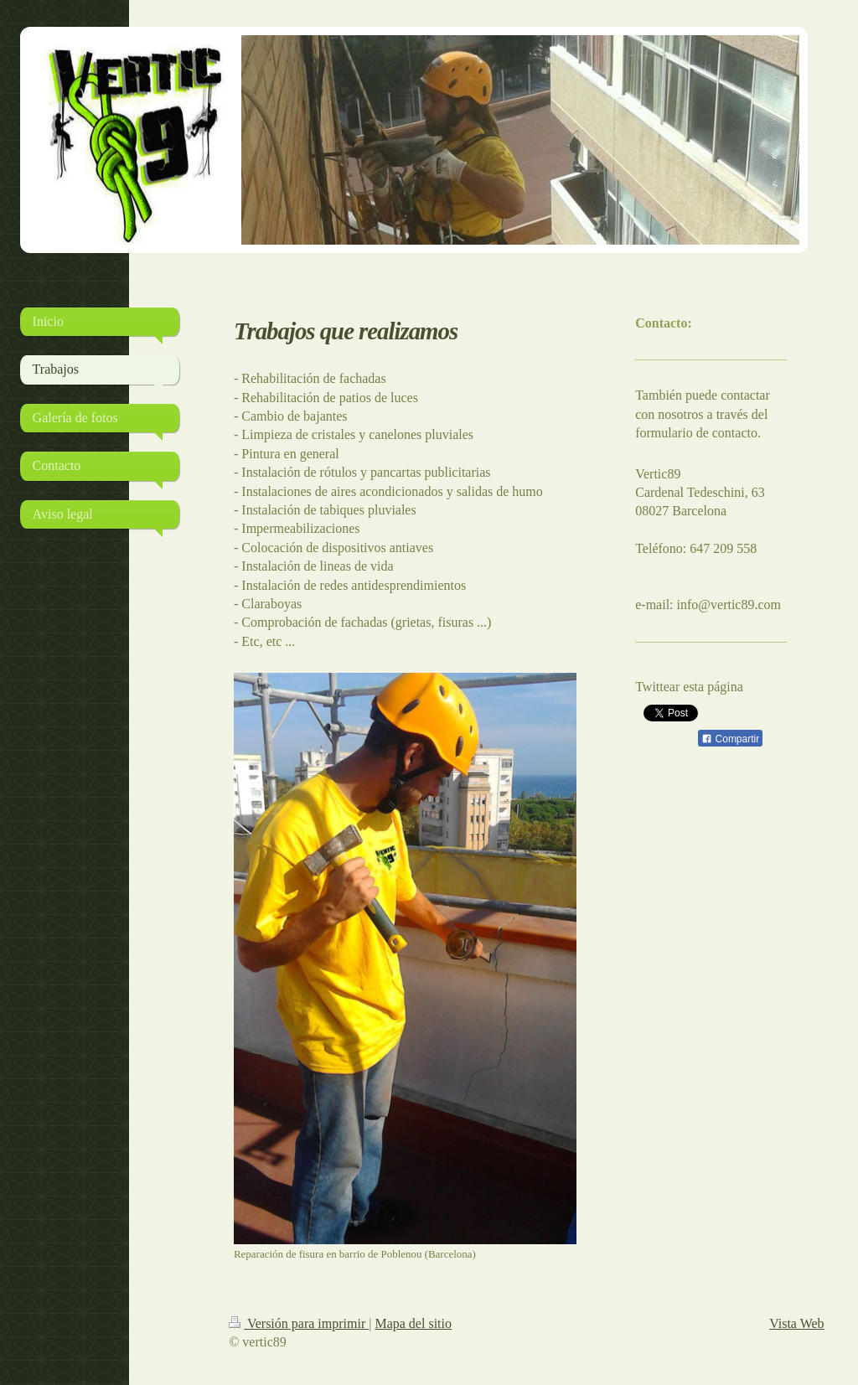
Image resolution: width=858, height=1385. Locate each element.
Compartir (730, 739)
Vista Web (796, 1323)
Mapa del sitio (413, 1323)
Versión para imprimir (299, 1323)
